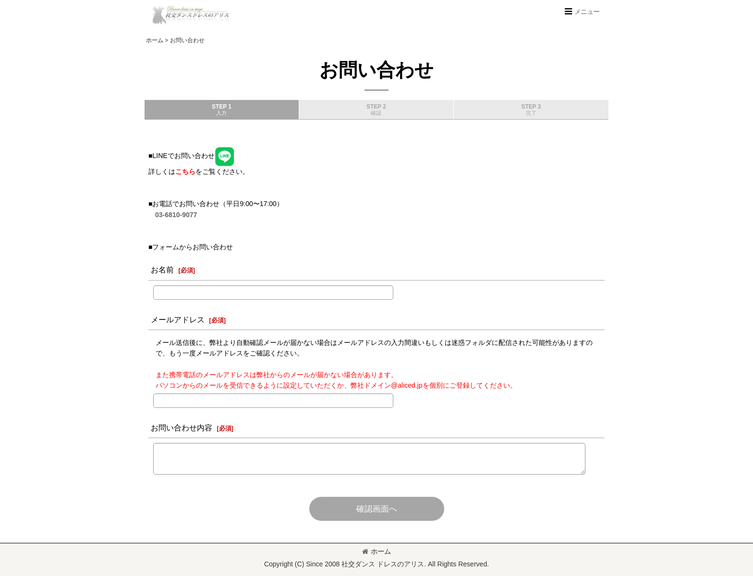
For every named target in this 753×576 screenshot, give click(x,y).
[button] (581, 11)
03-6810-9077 (176, 215)
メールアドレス (178, 319)
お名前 (162, 269)
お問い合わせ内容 (181, 427)
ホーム (376, 551)
